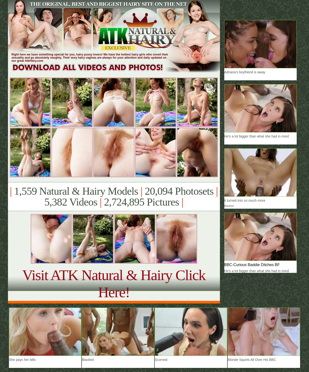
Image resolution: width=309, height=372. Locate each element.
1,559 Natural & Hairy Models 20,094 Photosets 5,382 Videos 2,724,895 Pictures (114, 196)
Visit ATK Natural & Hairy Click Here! (113, 283)
